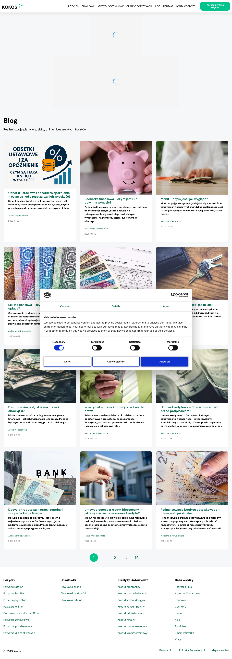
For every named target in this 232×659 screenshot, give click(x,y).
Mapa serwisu (220, 650)
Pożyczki (73, 6)
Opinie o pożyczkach (139, 6)
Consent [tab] (65, 306)
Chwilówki (88, 6)
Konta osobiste (185, 6)
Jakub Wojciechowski (18, 215)
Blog (157, 6)
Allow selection (116, 361)
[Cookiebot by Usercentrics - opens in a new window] (173, 295)
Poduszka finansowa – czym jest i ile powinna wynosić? (110, 201)
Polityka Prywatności (192, 650)
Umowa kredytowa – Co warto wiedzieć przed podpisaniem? (189, 409)
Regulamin (165, 650)
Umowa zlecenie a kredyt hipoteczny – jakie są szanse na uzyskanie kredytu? (113, 511)
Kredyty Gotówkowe (111, 6)
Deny (67, 361)
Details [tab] (116, 306)
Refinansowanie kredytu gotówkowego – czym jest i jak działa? (190, 511)
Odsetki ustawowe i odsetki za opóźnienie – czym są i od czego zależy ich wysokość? (39, 195)
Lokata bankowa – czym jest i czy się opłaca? (35, 307)
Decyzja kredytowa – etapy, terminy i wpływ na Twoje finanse (35, 511)
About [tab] (166, 306)
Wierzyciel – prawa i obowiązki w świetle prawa (114, 409)
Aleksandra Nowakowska (96, 228)
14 (137, 557)
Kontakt (168, 6)
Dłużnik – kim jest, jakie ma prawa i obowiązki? (33, 409)
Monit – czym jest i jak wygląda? (184, 199)
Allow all (165, 361)
